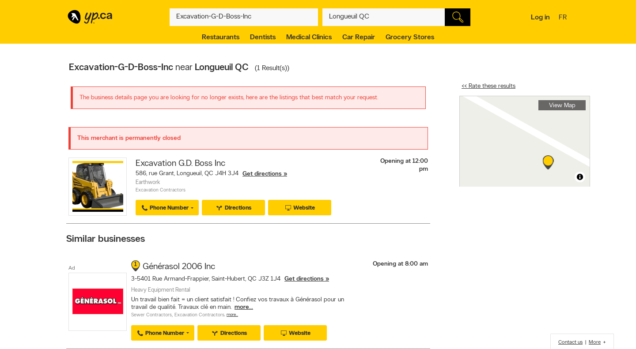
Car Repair (358, 37)
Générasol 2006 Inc (179, 267)
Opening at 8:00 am (400, 264)
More (595, 342)
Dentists (263, 37)
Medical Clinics (309, 37)
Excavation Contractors (161, 190)
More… (232, 314)
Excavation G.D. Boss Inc (180, 163)
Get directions (262, 174)
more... (244, 307)
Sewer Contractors (151, 315)
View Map (562, 105)
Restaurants (220, 37)
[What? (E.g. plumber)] (244, 17)
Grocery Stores (410, 37)
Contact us (570, 342)
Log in (540, 17)
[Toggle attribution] (580, 177)
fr (564, 18)
